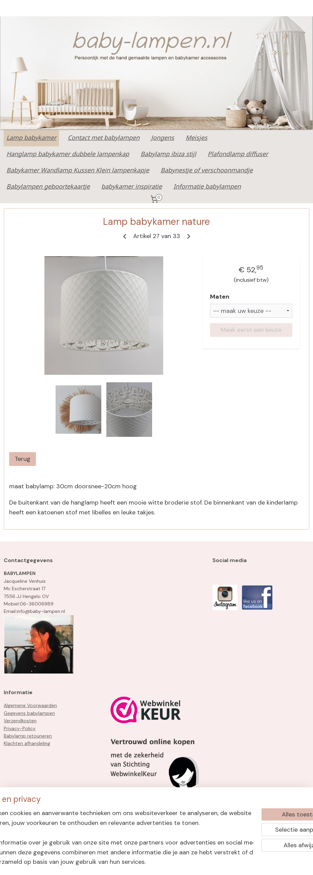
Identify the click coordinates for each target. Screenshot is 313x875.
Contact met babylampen (104, 138)
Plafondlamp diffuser (238, 154)
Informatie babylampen (207, 187)
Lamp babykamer (31, 138)
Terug (22, 459)
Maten (219, 297)
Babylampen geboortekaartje (48, 187)
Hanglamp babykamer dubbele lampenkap (67, 154)
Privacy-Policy (20, 728)
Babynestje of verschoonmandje (207, 170)
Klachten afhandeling (27, 743)
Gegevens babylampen (29, 713)
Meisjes (196, 138)
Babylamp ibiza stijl (168, 154)
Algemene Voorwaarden (30, 705)
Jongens (162, 138)
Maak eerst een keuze (251, 330)
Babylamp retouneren (28, 736)
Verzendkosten (20, 721)
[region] (111, 832)
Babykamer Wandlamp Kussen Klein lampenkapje (77, 170)
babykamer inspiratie (131, 187)
